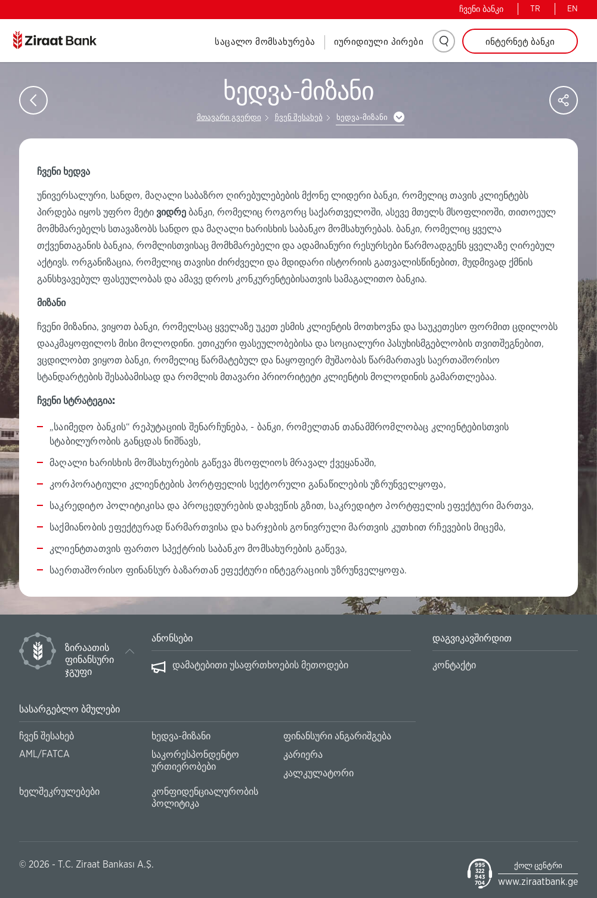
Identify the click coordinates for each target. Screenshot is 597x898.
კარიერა (303, 755)
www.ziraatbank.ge (538, 882)
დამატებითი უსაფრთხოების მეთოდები (260, 665)
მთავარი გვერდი (229, 118)
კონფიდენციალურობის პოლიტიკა (204, 797)
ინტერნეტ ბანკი (520, 42)
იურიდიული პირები (378, 42)
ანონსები (172, 638)
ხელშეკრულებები (59, 792)
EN (572, 9)
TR (535, 9)
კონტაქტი (454, 665)
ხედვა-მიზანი (362, 118)
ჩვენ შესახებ (299, 118)
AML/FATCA (44, 754)
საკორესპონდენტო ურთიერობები (195, 761)
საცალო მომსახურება (265, 42)
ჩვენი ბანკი (481, 9)
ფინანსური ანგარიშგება (337, 736)
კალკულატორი (318, 773)
